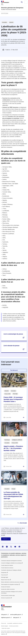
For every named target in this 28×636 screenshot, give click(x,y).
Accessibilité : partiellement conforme (14, 623)
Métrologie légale (4, 577)
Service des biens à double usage (8, 595)
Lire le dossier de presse (11, 345)
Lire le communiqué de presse (13, 334)
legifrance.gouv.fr (5, 617)
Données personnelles (13, 626)
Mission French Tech (5, 579)
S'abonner (5, 539)
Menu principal (25, 2)
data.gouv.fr (16, 617)
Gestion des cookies (6, 628)
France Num (3, 574)
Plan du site (3, 623)
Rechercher (21, 2)
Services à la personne (5, 597)
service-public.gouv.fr (15, 614)
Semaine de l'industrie (5, 586)
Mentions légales (4, 626)
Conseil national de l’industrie (7, 565)
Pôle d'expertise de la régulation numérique (9, 584)
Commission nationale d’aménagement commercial (11, 560)
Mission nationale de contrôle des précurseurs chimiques (12, 582)
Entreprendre (3, 572)
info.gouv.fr (4, 614)
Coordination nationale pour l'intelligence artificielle (11, 570)
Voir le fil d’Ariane (4, 13)
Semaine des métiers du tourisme (8, 589)
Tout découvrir (14, 370)
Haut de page (23, 522)
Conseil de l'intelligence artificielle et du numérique (11, 563)
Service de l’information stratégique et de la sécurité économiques (11, 592)
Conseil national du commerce (7, 567)
